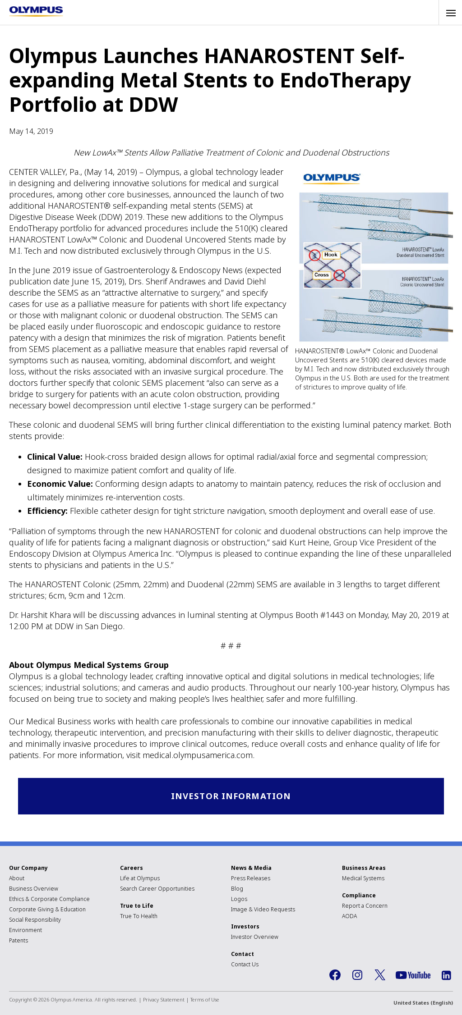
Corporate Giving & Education (47, 910)
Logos (239, 899)
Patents (18, 941)
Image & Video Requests (263, 910)
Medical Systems (363, 878)
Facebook (335, 976)
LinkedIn (446, 976)
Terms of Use (204, 1000)
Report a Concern (365, 906)
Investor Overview (254, 937)
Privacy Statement (164, 1000)
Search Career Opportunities (157, 889)
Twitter (380, 976)
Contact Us (245, 965)
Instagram (357, 976)
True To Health (138, 916)
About (16, 878)
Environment (25, 930)
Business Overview (33, 889)
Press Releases (250, 878)
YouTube (413, 976)
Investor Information (231, 796)
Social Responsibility (35, 920)
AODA (349, 916)
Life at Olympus (140, 878)
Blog (237, 889)
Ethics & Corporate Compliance (49, 899)
